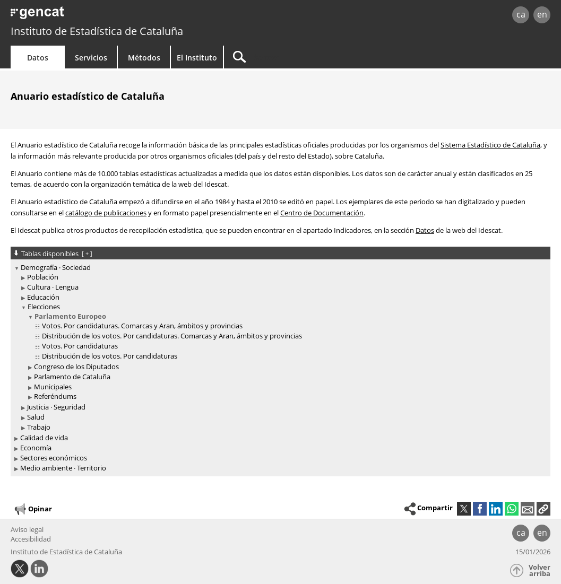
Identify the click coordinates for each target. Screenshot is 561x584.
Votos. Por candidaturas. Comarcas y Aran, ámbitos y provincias (142, 325)
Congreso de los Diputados (76, 366)
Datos (37, 58)
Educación (43, 297)
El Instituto (197, 58)
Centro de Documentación (322, 212)
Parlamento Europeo (70, 316)
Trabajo (38, 427)
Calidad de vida (44, 437)
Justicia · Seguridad (56, 407)
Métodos (144, 58)
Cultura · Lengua (53, 287)
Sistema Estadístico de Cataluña (490, 145)
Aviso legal (27, 529)
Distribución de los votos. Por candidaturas (109, 356)
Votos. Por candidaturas (80, 346)
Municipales (53, 386)
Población (42, 277)
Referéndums (55, 396)
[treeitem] (278, 348)
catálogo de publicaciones (105, 212)
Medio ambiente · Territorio (63, 468)
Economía (35, 447)
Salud (36, 417)
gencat (119, 15)
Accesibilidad (31, 539)
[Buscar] (314, 57)
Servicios (91, 58)
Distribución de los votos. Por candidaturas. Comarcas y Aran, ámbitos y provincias (172, 336)
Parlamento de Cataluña (72, 376)
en (542, 14)
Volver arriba (539, 570)
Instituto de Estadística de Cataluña (97, 31)
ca (520, 14)
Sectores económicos (53, 458)
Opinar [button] (32, 509)
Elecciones (44, 306)
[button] (543, 509)
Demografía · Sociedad (56, 267)
